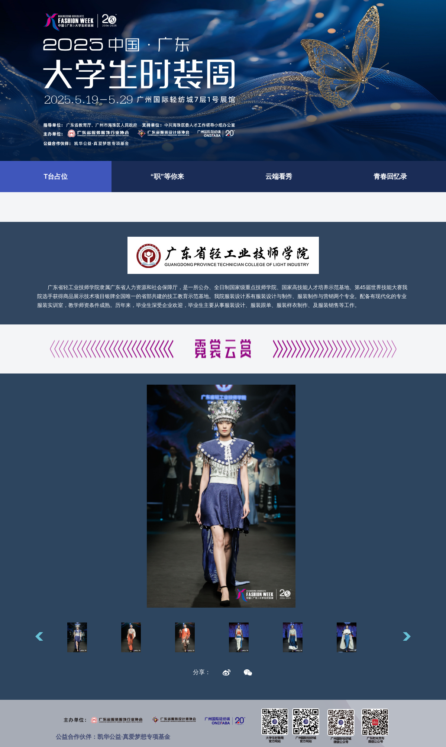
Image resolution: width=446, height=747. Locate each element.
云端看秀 (278, 176)
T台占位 (56, 176)
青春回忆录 (390, 176)
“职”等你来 (167, 176)
